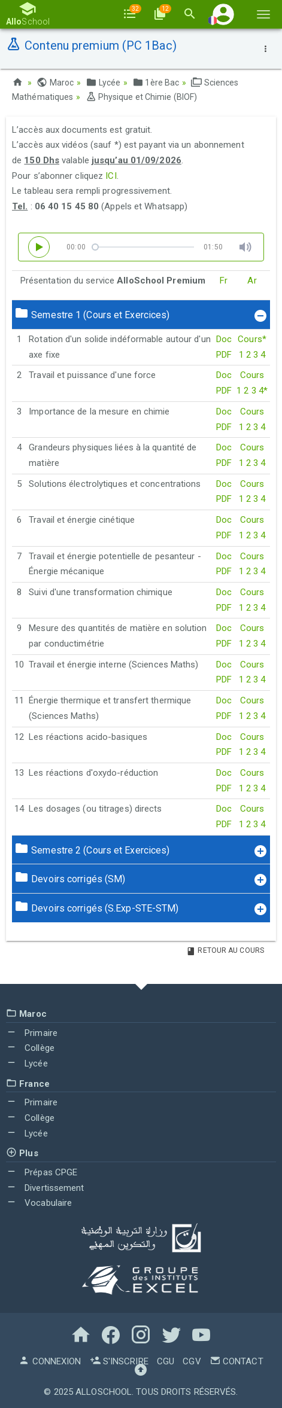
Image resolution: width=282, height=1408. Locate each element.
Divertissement (45, 1188)
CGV (192, 1361)
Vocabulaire (39, 1202)
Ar (251, 280)
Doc (224, 339)
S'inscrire (119, 1361)
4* (263, 390)
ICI (110, 175)
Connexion (50, 1361)
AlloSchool (103, 1391)
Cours (252, 375)
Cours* (252, 339)
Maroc (55, 82)
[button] (223, 14)
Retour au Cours (225, 950)
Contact (236, 1361)
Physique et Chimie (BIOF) (142, 97)
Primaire (31, 1033)
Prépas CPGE (41, 1172)
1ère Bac (155, 82)
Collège (30, 1048)
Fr (224, 280)
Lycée (103, 82)
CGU (165, 1361)
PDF (224, 354)
